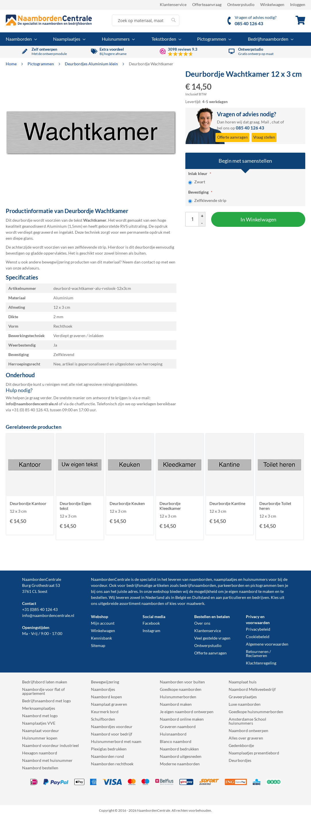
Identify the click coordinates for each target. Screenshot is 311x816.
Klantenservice (173, 4)
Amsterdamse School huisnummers (247, 721)
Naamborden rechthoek (112, 763)
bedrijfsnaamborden (198, 585)
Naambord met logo (40, 715)
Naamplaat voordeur (40, 730)
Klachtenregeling (261, 662)
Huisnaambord (173, 734)
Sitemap (98, 645)
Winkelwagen (272, 4)
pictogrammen (263, 585)
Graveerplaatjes (243, 696)
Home (12, 63)
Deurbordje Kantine (227, 503)
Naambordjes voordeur (112, 726)
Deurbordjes (240, 760)
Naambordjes (103, 689)
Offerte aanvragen (210, 652)
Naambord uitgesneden (180, 756)
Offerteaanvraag (206, 4)
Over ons (202, 623)
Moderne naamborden (180, 763)
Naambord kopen (106, 696)
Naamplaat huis (242, 681)
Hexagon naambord (39, 752)
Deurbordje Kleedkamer (170, 506)
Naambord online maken (182, 719)
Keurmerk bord (104, 711)
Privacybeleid (258, 629)
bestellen (99, 597)
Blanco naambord (175, 741)
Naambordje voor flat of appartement (43, 691)
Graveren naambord (178, 726)
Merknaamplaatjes (38, 708)
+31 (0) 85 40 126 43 (30, 409)
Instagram (151, 630)
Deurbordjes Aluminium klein (92, 63)
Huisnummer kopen (39, 738)
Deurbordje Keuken (127, 503)
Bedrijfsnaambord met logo (46, 700)
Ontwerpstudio (240, 4)
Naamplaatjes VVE (38, 723)
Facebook (151, 623)
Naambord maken (176, 704)
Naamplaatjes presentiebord (254, 752)
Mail (265, 121)
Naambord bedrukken (179, 748)
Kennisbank (101, 638)
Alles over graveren (246, 738)
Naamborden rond (107, 756)
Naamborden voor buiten (182, 681)
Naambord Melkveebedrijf (252, 689)
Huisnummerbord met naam (116, 741)
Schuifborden (103, 719)
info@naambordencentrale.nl (48, 615)
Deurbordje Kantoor (28, 503)
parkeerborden (231, 585)
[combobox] (145, 20)
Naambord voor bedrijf (111, 734)
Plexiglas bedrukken (109, 748)
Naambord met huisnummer (47, 760)
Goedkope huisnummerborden (256, 711)
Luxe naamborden (245, 704)
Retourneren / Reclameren (258, 653)
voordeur (99, 585)
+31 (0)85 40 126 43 (40, 609)
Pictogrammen (41, 63)
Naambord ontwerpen (248, 730)
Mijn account (102, 623)
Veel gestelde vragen (212, 638)
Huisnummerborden (178, 696)
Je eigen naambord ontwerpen (186, 711)
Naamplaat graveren (109, 704)
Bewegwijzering (105, 681)
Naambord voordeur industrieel (50, 745)
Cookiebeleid (257, 636)
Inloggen (297, 4)
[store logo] (49, 20)
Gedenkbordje (241, 745)
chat (275, 121)
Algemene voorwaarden (267, 644)
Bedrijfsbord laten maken (44, 681)
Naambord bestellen (40, 767)
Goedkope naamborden (180, 689)
